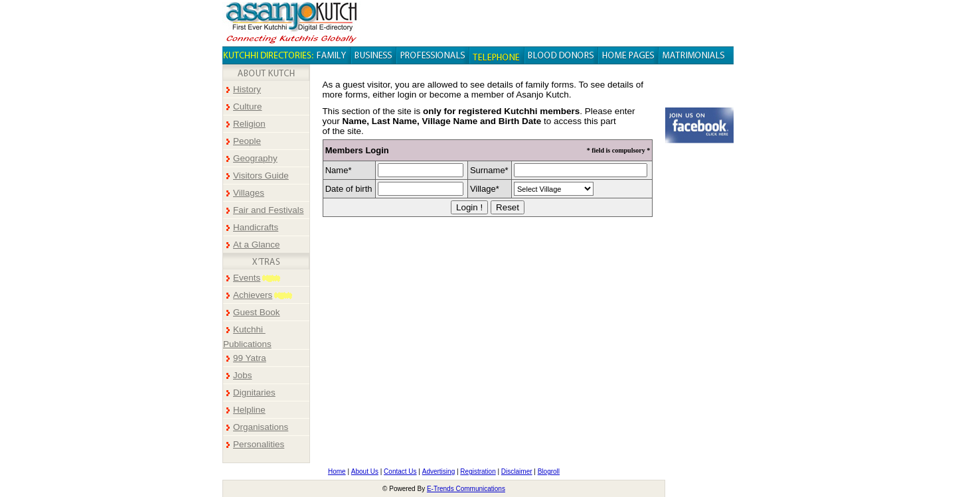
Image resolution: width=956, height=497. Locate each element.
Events (246, 278)
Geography (255, 158)
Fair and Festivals (268, 210)
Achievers (252, 295)
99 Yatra (249, 358)
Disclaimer (516, 471)
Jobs (242, 375)
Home (337, 471)
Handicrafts (255, 227)
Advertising (438, 471)
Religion (249, 124)
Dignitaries (254, 392)
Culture (247, 106)
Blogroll (549, 471)
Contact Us (400, 471)
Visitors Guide (261, 175)
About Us (364, 471)
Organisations (260, 427)
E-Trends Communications (466, 488)
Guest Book (256, 312)
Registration (477, 471)
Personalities (258, 444)
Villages (248, 193)
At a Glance (256, 244)
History (247, 89)
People (247, 141)
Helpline (249, 410)
